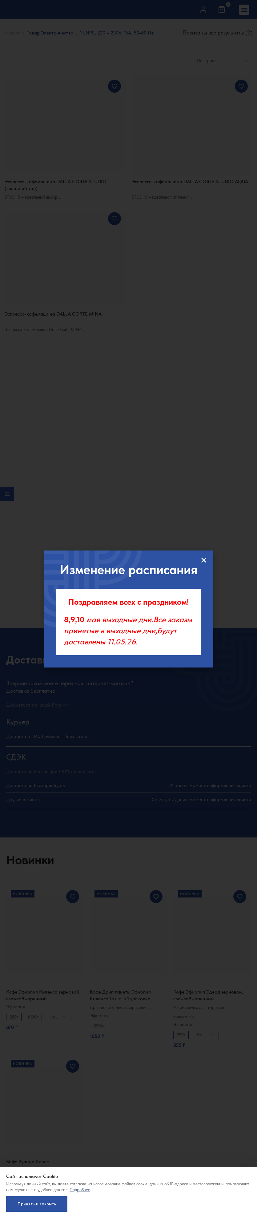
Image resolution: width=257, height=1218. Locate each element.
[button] (203, 560)
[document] (128, 609)
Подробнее (80, 1189)
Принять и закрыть (37, 1203)
